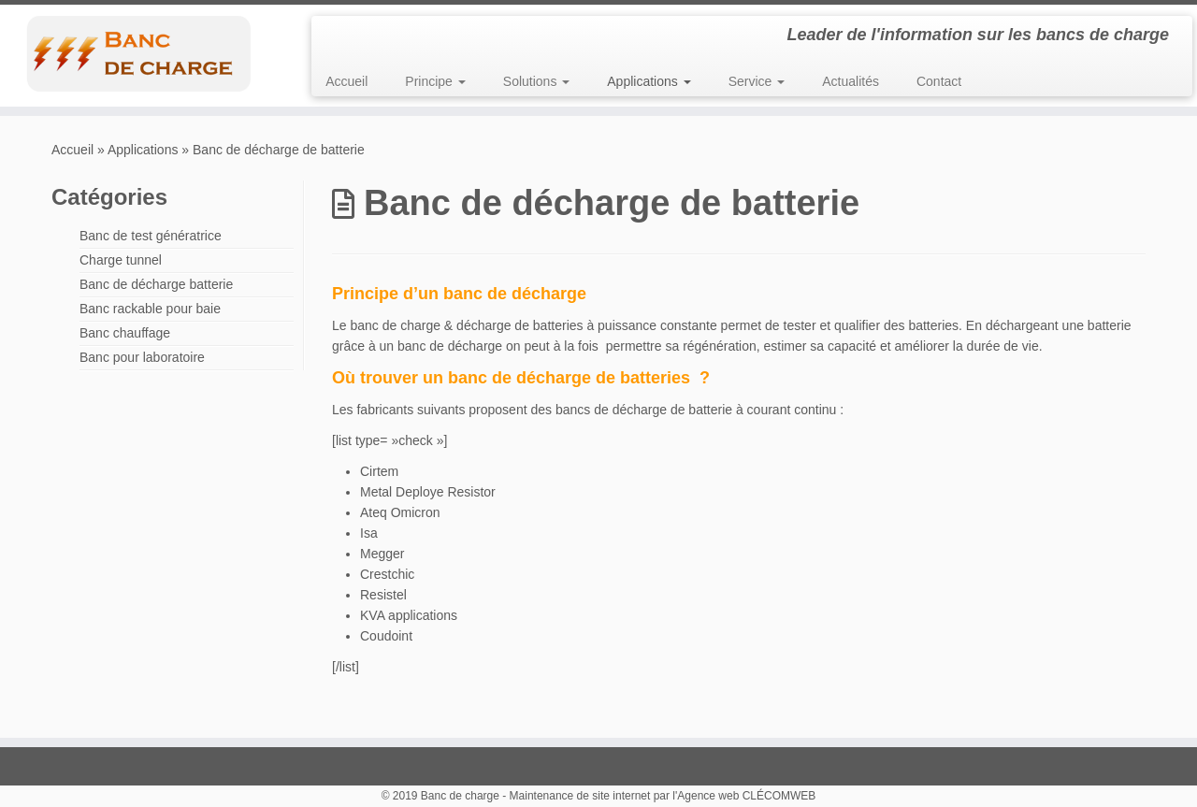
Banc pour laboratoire (142, 357)
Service (757, 81)
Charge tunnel (120, 259)
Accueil (346, 81)
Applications (648, 81)
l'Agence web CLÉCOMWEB (743, 795)
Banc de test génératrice (150, 235)
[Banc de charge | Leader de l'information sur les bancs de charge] (138, 53)
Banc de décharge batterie (156, 284)
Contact (938, 81)
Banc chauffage (124, 332)
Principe (435, 81)
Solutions (536, 81)
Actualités (850, 81)
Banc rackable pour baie (150, 308)
